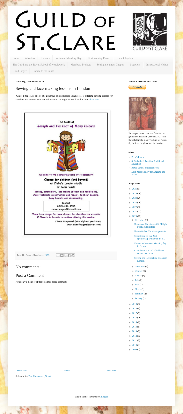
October (139, 271)
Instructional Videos (157, 64)
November (140, 266)
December (140, 220)
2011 (134, 340)
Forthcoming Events (99, 58)
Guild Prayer (20, 71)
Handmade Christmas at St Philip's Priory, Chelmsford (150, 225)
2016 (134, 317)
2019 (134, 304)
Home (15, 58)
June (137, 284)
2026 (134, 188)
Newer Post (22, 370)
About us (30, 58)
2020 (134, 216)
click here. (94, 99)
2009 (134, 349)
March (138, 289)
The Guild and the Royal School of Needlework (39, 64)
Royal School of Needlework (145, 167)
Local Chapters (124, 58)
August (138, 275)
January (139, 298)
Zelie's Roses (137, 157)
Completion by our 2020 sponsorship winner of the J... (149, 237)
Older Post (111, 370)
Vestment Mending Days (68, 58)
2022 (134, 207)
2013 (134, 331)
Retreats (45, 58)
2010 (134, 345)
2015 (134, 322)
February (139, 293)
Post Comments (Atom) (39, 376)
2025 (134, 193)
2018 (134, 308)
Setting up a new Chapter (110, 64)
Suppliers (135, 64)
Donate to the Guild (43, 71)
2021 (134, 211)
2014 (134, 326)
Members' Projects (81, 64)
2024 (134, 198)
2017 (134, 313)
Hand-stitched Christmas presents (150, 231)
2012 (134, 336)
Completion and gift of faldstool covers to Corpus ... (149, 252)
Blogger (104, 396)
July (137, 280)
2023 (134, 202)
